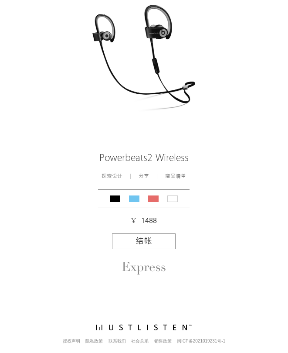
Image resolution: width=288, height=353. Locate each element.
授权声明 (71, 341)
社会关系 (140, 341)
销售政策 (163, 341)
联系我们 (117, 341)
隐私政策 (94, 341)
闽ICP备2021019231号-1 (201, 341)
